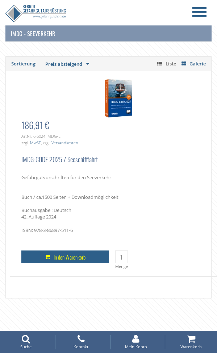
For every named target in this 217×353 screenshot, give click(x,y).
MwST (35, 142)
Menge (121, 266)
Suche (26, 341)
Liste (171, 63)
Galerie (197, 63)
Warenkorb (191, 341)
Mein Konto (136, 341)
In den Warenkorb (69, 257)
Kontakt (81, 341)
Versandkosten (64, 142)
